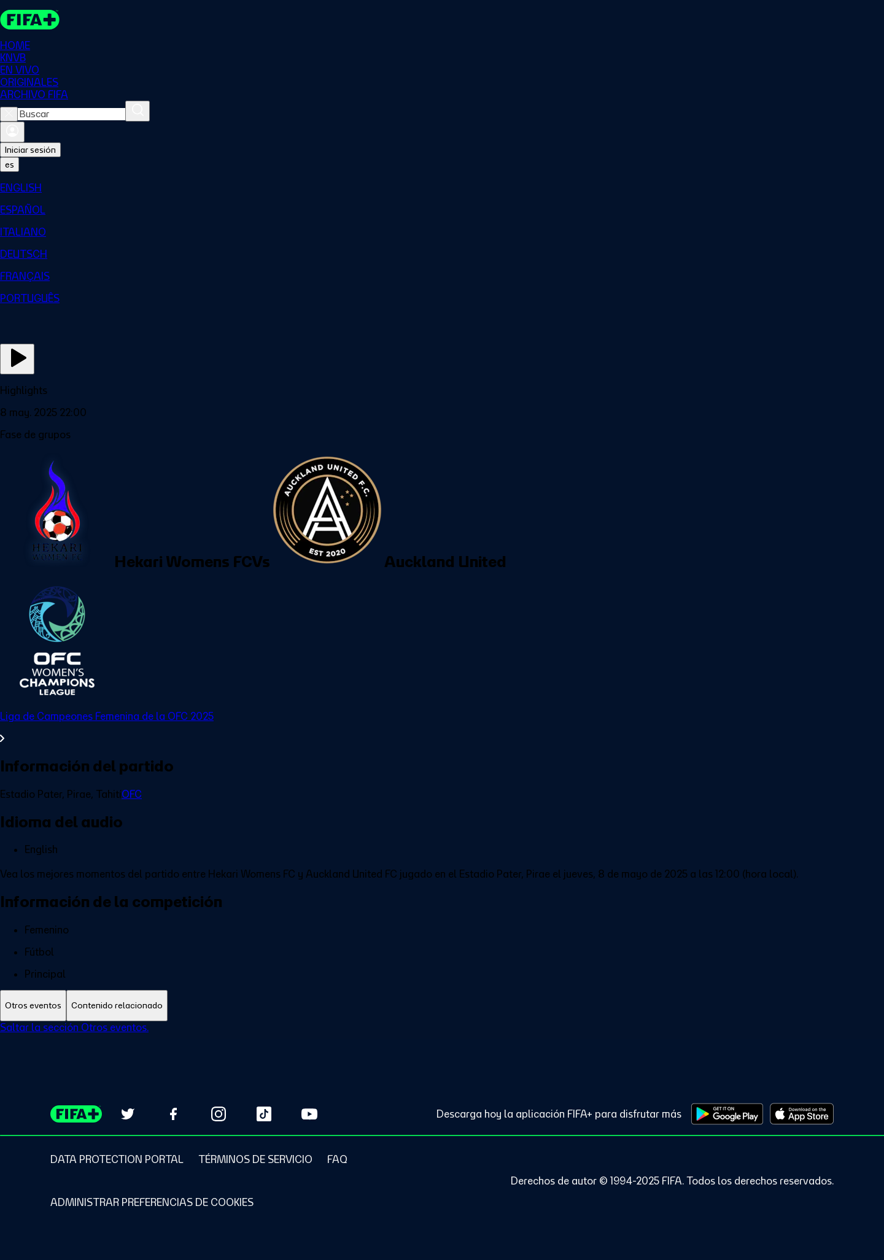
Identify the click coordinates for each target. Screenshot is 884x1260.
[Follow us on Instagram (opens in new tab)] (218, 1113)
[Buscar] (137, 111)
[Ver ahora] (17, 359)
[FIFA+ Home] (30, 19)
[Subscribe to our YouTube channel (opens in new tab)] (309, 1113)
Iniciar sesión (30, 149)
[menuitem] (442, 188)
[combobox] (71, 114)
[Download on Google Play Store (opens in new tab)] (727, 1113)
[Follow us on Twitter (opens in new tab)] (127, 1113)
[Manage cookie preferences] (152, 1202)
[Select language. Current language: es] (9, 164)
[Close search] (9, 114)
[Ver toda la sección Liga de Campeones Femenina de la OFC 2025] (442, 727)
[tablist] (442, 1005)
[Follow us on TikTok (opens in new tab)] (263, 1113)
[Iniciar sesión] (12, 132)
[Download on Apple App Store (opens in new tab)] (802, 1113)
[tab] (33, 1005)
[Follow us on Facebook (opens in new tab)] (173, 1113)
